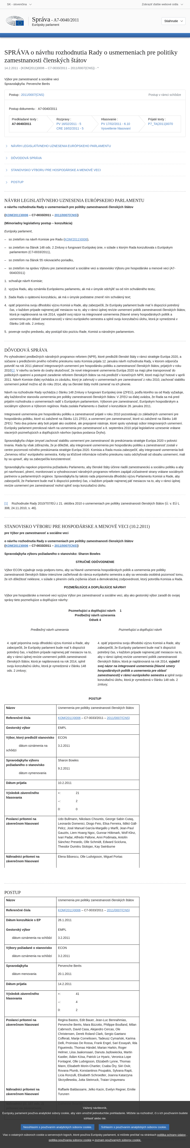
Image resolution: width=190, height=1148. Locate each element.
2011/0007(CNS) (32, 94)
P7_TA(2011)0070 (160, 124)
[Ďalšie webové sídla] (163, 4)
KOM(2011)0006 (16, 215)
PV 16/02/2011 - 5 (68, 124)
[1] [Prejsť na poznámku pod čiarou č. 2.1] (13, 370)
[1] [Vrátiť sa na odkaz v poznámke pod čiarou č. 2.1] (6, 503)
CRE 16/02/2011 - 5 (70, 128)
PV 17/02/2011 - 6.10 (115, 124)
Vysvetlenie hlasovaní (116, 128)
